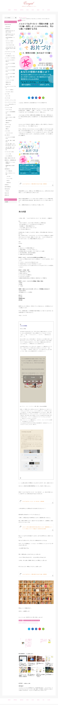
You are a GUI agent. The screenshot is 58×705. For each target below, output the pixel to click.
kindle (20, 623)
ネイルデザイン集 (9, 91)
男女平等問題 (8, 186)
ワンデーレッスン (10, 80)
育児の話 (7, 188)
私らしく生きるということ (10, 174)
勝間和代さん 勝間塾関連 (10, 160)
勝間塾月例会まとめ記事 (10, 166)
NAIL (43, 9)
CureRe (48, 9)
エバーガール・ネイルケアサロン (10, 87)
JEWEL (38, 9)
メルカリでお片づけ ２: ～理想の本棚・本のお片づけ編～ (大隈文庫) (34, 184)
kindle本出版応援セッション (10, 38)
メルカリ (30, 623)
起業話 (7, 195)
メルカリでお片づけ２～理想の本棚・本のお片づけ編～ (34, 620)
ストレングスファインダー (10, 102)
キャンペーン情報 (9, 89)
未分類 (6, 184)
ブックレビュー (8, 107)
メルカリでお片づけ (10, 44)
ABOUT (9, 9)
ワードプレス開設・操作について (10, 77)
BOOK (28, 9)
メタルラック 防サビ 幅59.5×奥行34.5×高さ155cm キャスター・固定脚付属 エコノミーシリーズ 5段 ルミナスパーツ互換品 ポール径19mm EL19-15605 (37, 528)
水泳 (8, 180)
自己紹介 (8, 126)
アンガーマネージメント (10, 51)
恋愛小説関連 (9, 120)
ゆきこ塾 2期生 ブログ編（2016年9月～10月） (11, 144)
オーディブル (9, 109)
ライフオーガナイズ (37, 623)
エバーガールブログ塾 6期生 (10, 61)
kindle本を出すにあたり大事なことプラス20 (10, 35)
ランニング (9, 178)
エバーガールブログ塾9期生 (10, 74)
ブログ (8, 176)
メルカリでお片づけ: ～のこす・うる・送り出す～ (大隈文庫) (33, 501)
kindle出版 (19, 20)
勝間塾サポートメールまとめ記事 (10, 163)
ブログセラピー (9, 42)
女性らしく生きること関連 (10, 118)
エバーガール (8, 53)
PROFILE (15, 9)
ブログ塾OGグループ (10, 55)
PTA (7, 190)
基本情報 (7, 168)
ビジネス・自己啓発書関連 (10, 112)
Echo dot (8, 26)
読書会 (7, 122)
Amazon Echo (8, 24)
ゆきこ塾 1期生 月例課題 (10, 141)
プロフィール (8, 124)
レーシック (8, 153)
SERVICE (21, 9)
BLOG (33, 9)
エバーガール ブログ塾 (10, 57)
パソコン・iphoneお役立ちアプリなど (10, 105)
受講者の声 (8, 82)
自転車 (9, 182)
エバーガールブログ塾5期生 (10, 64)
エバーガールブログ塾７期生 (10, 67)
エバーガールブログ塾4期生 (10, 138)
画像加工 (8, 84)
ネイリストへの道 (9, 40)
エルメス (7, 93)
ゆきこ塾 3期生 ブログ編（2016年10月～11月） (10, 148)
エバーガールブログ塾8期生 (10, 71)
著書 (7, 128)
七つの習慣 (8, 115)
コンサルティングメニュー (10, 100)
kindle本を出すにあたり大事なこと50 (10, 31)
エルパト (8, 95)
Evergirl (28, 703)
